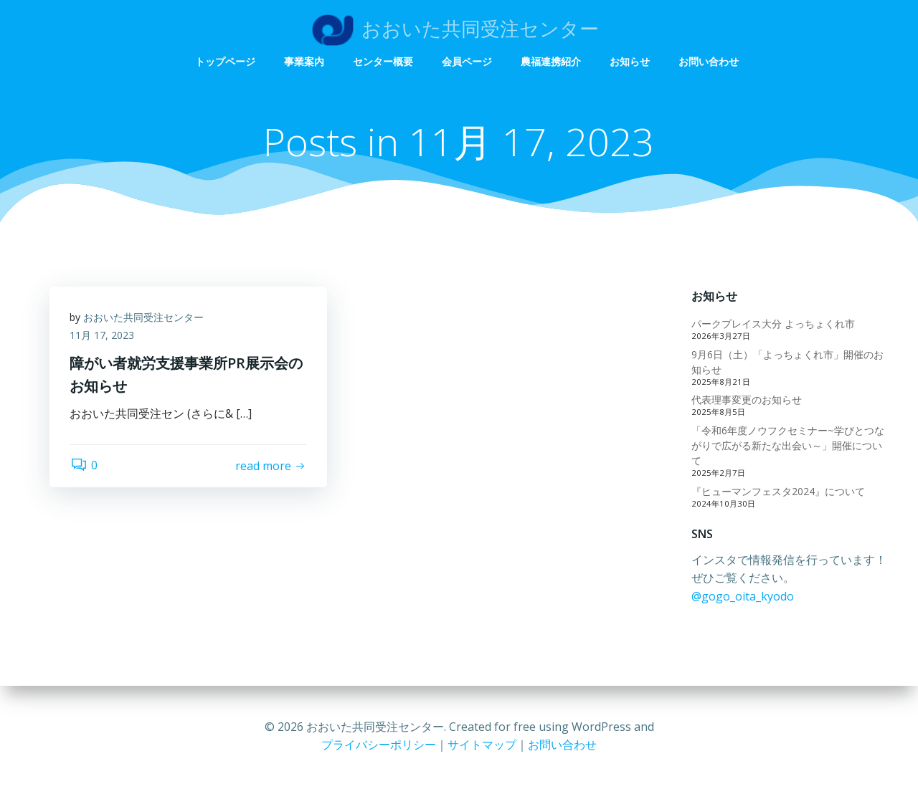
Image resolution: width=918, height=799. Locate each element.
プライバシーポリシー (378, 744)
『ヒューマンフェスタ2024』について (777, 491)
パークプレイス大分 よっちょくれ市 (772, 324)
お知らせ (777, 30)
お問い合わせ (856, 30)
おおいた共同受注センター (145, 318)
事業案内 (452, 30)
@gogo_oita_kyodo (742, 597)
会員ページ (615, 30)
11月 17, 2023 (103, 337)
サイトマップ (482, 744)
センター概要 (531, 30)
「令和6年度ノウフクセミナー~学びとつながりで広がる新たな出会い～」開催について (787, 446)
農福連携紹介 (698, 30)
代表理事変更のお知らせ (746, 400)
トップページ (373, 30)
